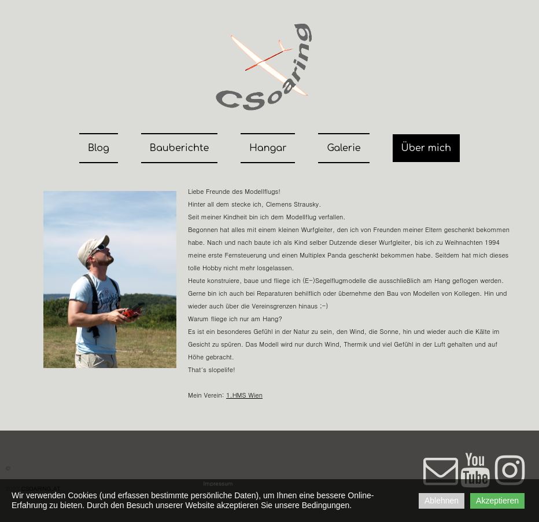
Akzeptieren (497, 500)
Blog (98, 148)
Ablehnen (441, 500)
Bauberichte (179, 148)
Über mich (426, 148)
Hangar (267, 148)
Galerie (343, 148)
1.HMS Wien (244, 395)
